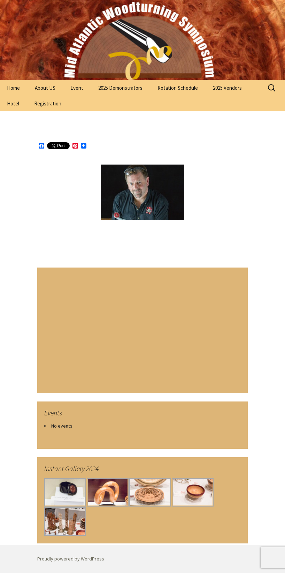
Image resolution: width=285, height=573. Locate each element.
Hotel (13, 103)
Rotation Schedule (177, 88)
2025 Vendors (227, 88)
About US (45, 88)
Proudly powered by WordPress (70, 559)
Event (76, 88)
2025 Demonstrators (120, 88)
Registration (47, 103)
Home (13, 88)
